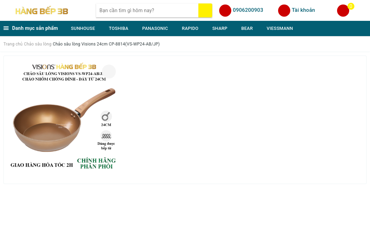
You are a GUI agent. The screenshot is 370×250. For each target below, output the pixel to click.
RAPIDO (190, 28)
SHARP (219, 28)
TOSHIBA (118, 28)
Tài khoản (303, 10)
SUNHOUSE (83, 28)
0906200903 (248, 10)
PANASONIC (155, 28)
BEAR (247, 28)
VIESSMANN (280, 28)
